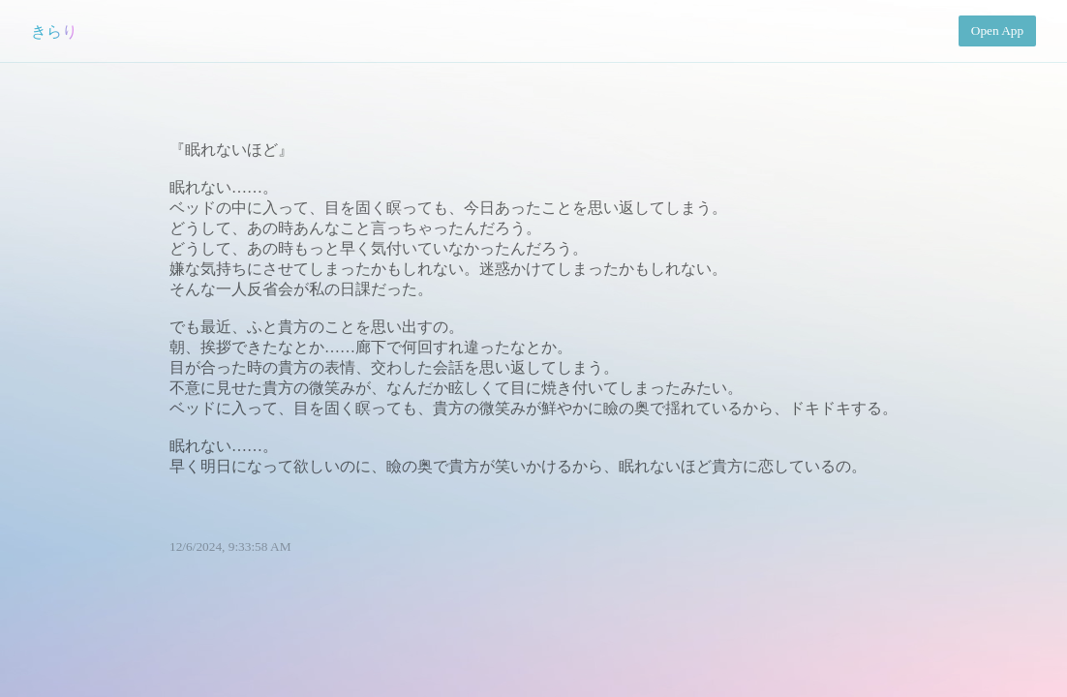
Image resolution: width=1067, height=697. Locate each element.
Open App (997, 30)
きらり (54, 31)
